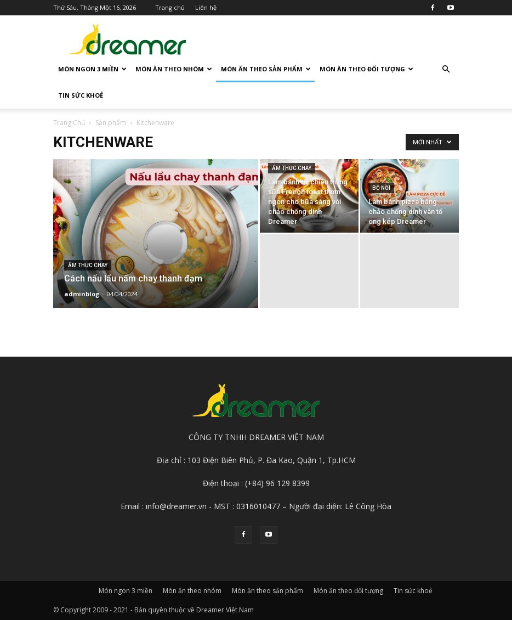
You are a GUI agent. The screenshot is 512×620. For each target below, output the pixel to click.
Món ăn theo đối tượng (366, 69)
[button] (446, 69)
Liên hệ (206, 7)
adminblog (81, 294)
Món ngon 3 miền (92, 69)
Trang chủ (170, 7)
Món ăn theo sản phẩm (266, 69)
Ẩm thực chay (87, 265)
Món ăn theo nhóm (173, 69)
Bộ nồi (381, 188)
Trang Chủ (69, 122)
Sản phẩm (110, 122)
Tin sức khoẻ (80, 95)
